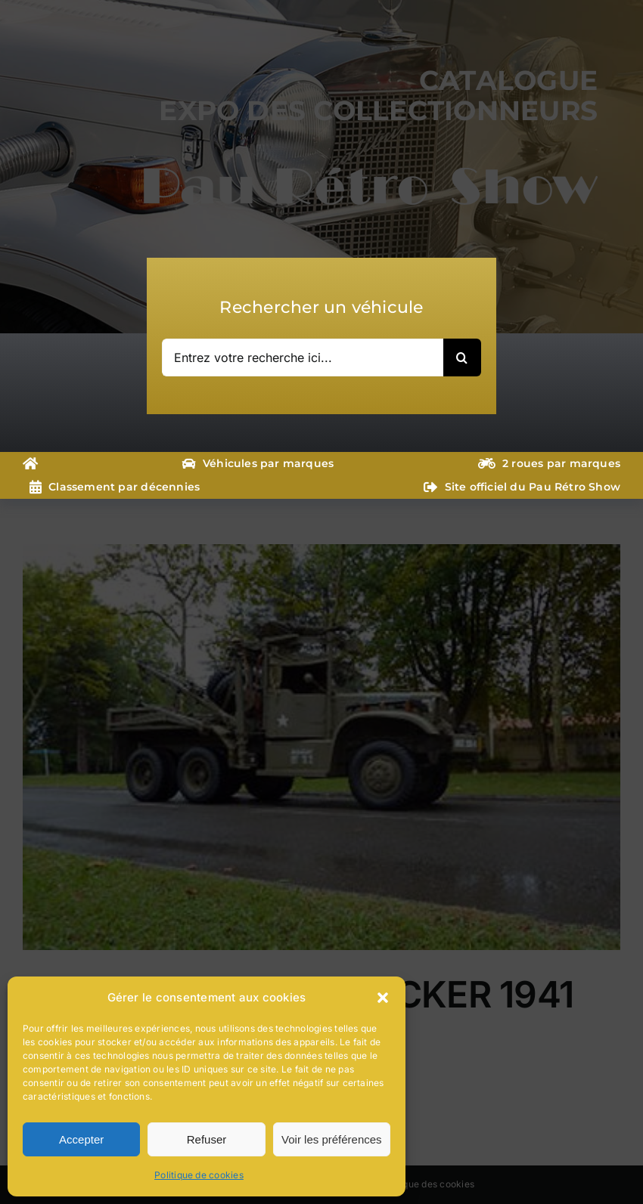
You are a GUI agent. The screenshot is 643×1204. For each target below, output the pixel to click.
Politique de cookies (199, 1175)
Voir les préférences (331, 1139)
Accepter (81, 1139)
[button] (382, 997)
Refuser (207, 1139)
